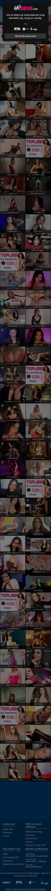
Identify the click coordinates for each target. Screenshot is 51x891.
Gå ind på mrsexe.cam (25, 36)
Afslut (25, 23)
